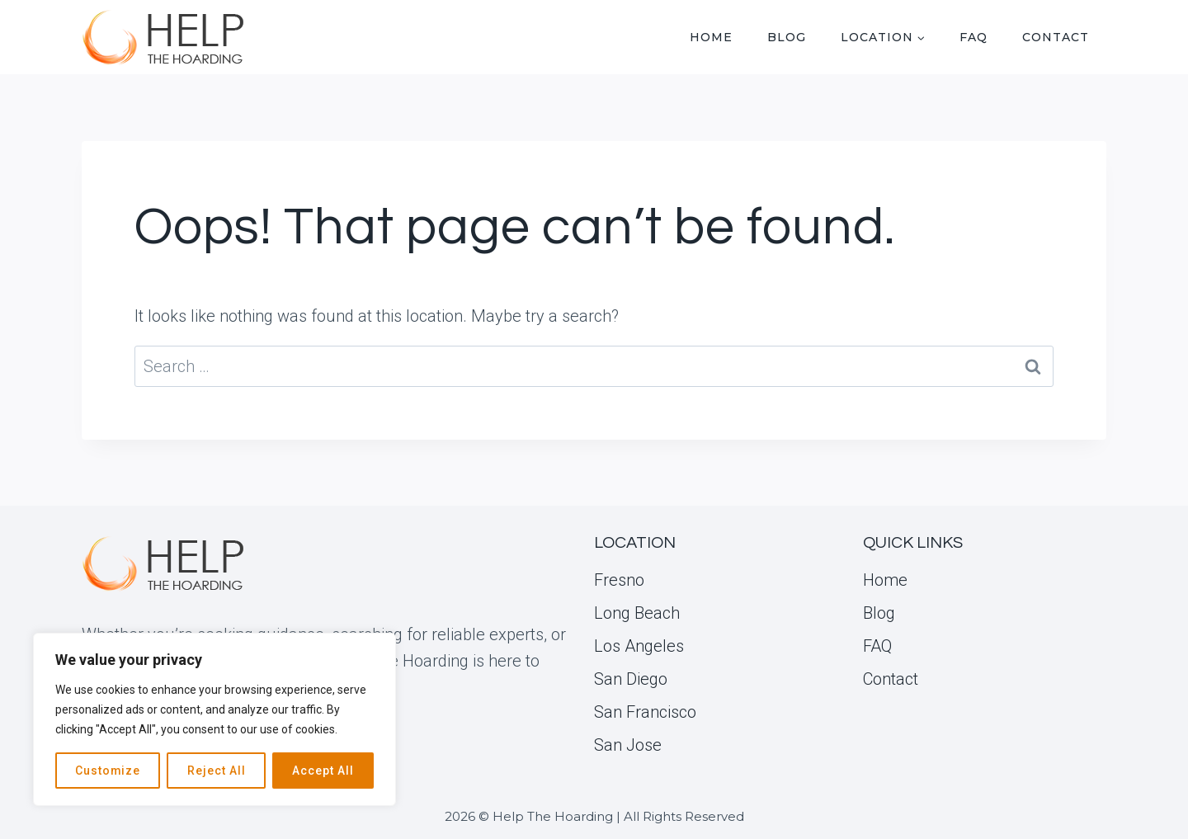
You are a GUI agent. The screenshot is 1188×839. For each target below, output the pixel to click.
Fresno (619, 580)
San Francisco (645, 712)
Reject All (216, 770)
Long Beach (637, 613)
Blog (786, 37)
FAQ (973, 37)
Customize (108, 770)
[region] (214, 719)
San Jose (628, 745)
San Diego (630, 679)
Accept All (323, 770)
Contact (1055, 37)
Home (711, 37)
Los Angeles (639, 646)
